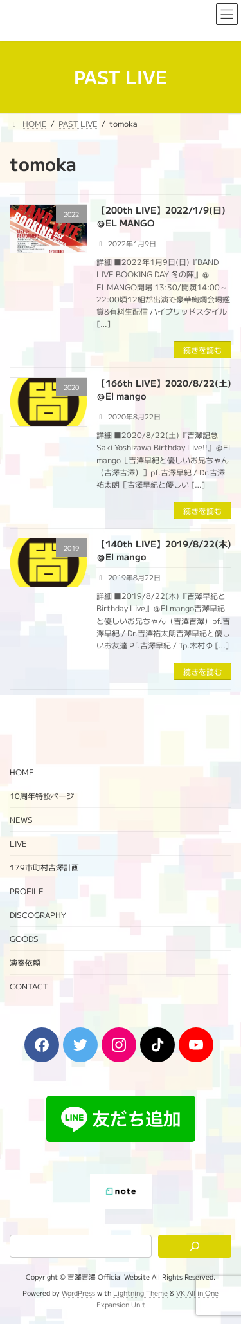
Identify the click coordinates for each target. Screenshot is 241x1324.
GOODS (24, 938)
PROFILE (27, 890)
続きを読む (202, 349)
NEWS (21, 819)
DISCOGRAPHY (38, 914)
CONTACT (29, 985)
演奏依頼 (25, 962)
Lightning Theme (140, 1293)
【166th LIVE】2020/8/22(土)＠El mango (163, 389)
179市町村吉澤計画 (44, 866)
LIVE (18, 843)
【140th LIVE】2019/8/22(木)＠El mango (163, 550)
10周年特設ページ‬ (42, 795)
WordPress (78, 1293)
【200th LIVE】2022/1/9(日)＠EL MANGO (161, 216)
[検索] (194, 1246)
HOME (22, 771)
